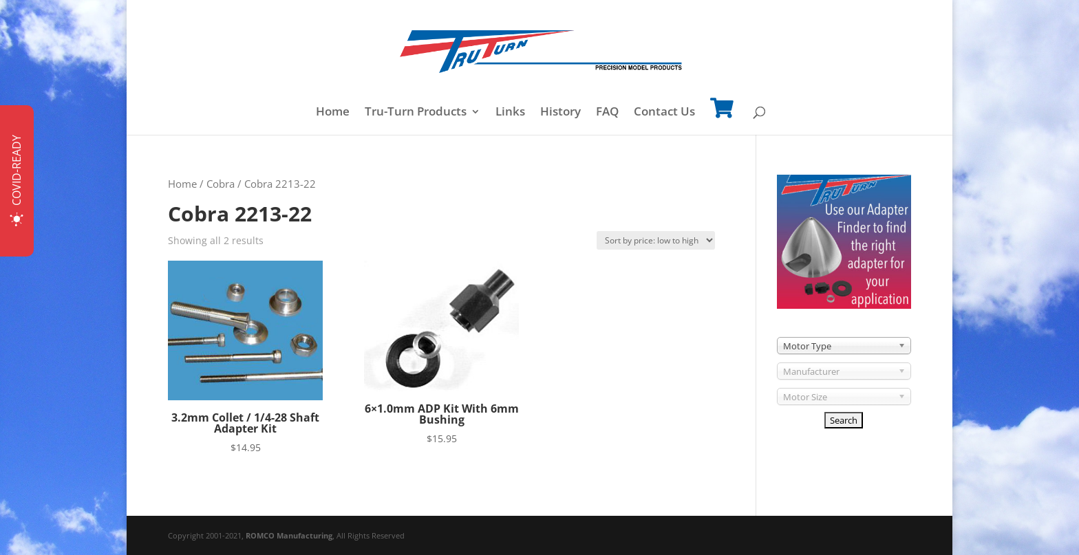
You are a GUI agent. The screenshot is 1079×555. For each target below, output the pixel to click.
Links (510, 113)
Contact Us (664, 113)
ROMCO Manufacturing (289, 535)
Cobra (220, 184)
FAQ (607, 113)
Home (333, 113)
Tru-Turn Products (416, 113)
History (560, 113)
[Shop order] (656, 240)
